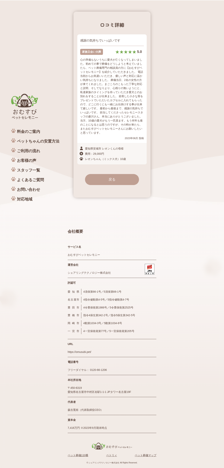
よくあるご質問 (30, 180)
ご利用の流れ (28, 151)
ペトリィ (111, 455)
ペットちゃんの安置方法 (38, 141)
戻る (112, 179)
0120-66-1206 (98, 369)
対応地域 (24, 199)
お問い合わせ (28, 189)
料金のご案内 (28, 131)
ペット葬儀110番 (78, 455)
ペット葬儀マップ (145, 455)
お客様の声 (26, 160)
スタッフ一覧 (28, 170)
